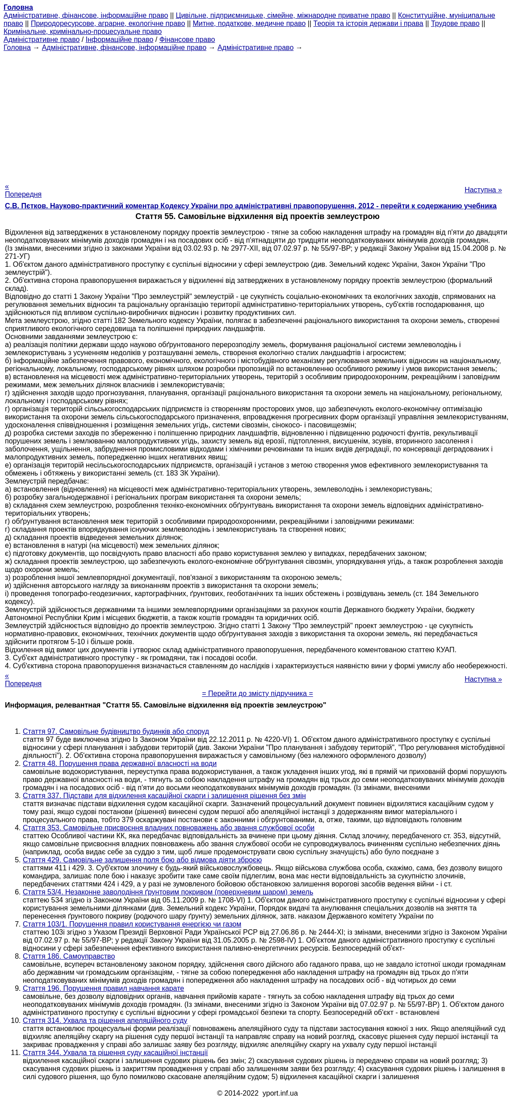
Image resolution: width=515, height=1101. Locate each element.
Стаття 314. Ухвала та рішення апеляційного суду (105, 1020)
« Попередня (23, 190)
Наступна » (483, 190)
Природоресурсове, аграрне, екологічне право (108, 23)
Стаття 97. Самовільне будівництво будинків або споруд (116, 731)
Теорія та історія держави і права (368, 23)
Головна (17, 47)
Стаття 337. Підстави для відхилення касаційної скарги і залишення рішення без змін (164, 795)
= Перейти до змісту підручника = (257, 693)
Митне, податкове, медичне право (249, 23)
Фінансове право (187, 39)
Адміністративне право (42, 39)
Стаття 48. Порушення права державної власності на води (120, 763)
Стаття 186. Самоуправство (69, 956)
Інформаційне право (120, 39)
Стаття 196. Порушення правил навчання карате (103, 988)
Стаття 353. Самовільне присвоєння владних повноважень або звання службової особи (168, 828)
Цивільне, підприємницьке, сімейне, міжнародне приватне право (283, 15)
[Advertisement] (257, 114)
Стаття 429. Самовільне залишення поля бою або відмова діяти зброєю (142, 860)
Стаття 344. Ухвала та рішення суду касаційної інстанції (115, 1052)
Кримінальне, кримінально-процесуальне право (83, 31)
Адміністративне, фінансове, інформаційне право (86, 15)
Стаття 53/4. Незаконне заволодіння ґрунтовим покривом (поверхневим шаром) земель (168, 892)
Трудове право (455, 23)
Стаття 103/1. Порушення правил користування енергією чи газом (132, 924)
